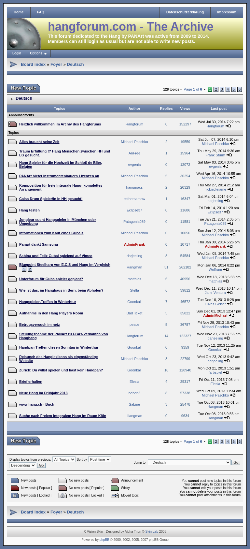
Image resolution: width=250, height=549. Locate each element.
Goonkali (134, 302)
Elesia (134, 381)
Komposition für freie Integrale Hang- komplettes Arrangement (60, 187)
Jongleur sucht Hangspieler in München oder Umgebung (57, 221)
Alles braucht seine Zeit (39, 142)
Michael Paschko (134, 142)
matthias (134, 279)
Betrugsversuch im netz (39, 324)
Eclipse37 (134, 210)
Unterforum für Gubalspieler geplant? (51, 279)
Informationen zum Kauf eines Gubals (51, 233)
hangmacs (134, 187)
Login (16, 53)
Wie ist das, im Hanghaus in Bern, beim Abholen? (61, 290)
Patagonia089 (134, 222)
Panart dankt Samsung (38, 244)
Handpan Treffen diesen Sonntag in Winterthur (58, 347)
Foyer (56, 64)
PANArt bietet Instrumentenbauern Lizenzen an (59, 176)
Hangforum (134, 124)
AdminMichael (215, 315)
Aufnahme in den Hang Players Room (51, 313)
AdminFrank (134, 244)
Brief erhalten (30, 381)
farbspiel (215, 372)
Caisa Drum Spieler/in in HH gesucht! (50, 199)
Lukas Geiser (215, 304)
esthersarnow (134, 199)
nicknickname (215, 189)
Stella (134, 290)
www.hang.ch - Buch (36, 404)
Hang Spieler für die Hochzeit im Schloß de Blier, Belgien (60, 164)
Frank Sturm (215, 155)
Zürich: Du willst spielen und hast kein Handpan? (61, 370)
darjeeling (215, 201)
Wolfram (215, 269)
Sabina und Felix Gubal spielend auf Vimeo (55, 256)
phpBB (104, 540)
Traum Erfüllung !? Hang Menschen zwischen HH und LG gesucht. (64, 153)
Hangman (134, 267)
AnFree (134, 153)
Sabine (134, 404)
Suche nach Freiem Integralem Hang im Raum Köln (62, 416)
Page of (193, 89)
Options (36, 53)
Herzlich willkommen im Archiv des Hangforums (60, 124)
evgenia (134, 164)
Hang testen (29, 210)
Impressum (226, 12)
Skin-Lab (152, 531)
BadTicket (135, 313)
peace (134, 324)
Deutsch (75, 64)
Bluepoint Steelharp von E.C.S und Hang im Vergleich (64, 265)
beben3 (135, 393)
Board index (33, 64)
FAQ (41, 12)
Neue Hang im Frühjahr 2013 (43, 393)
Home (19, 12)
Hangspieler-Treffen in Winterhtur (47, 302)
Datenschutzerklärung (185, 12)
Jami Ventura (215, 293)
